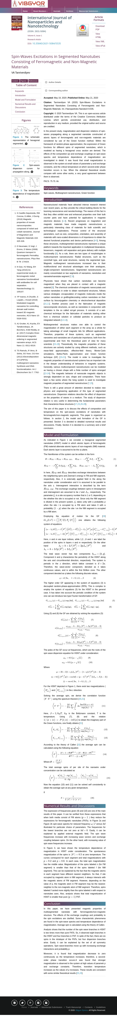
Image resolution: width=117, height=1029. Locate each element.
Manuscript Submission (88, 11)
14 (65, 320)
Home (25, 11)
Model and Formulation (25, 100)
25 (91, 383)
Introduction (20, 95)
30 (71, 720)
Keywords (19, 91)
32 (79, 768)
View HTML (98, 35)
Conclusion (20, 112)
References (33, 81)
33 (81, 1000)
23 (79, 404)
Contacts (89, 1021)
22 (45, 373)
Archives (69, 11)
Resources (68, 19)
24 (48, 373)
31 (74, 720)
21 (64, 357)
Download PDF (100, 28)
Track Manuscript (73, 1021)
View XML (100, 41)
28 (84, 404)
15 (55, 344)
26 (81, 404)
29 (104, 516)
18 (58, 344)
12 (62, 320)
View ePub (100, 46)
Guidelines (52, 19)
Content (15, 81)
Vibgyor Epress (81, 1024)
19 (61, 357)
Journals (56, 11)
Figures (24, 81)
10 (45, 304)
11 (48, 304)
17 (76, 404)
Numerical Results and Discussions (25, 106)
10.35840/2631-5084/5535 (46, 43)
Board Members (39, 11)
